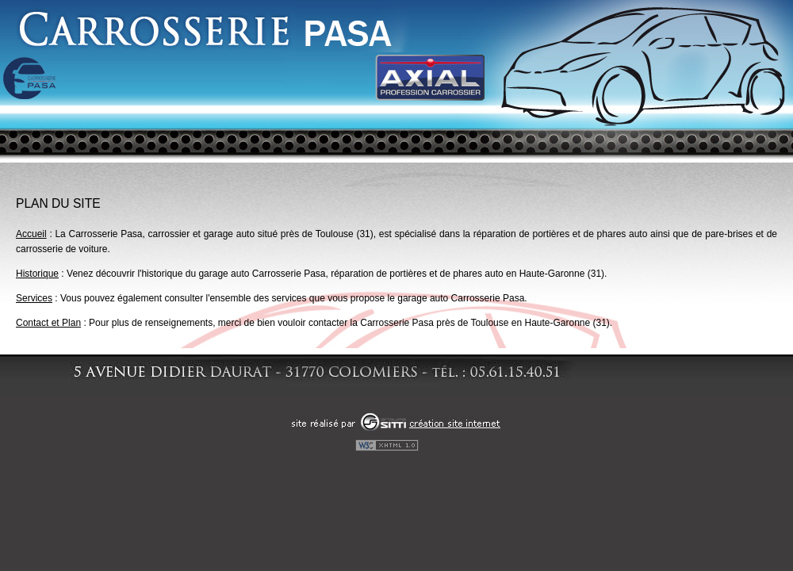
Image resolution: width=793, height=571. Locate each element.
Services (34, 298)
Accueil (31, 234)
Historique (37, 273)
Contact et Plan (48, 322)
